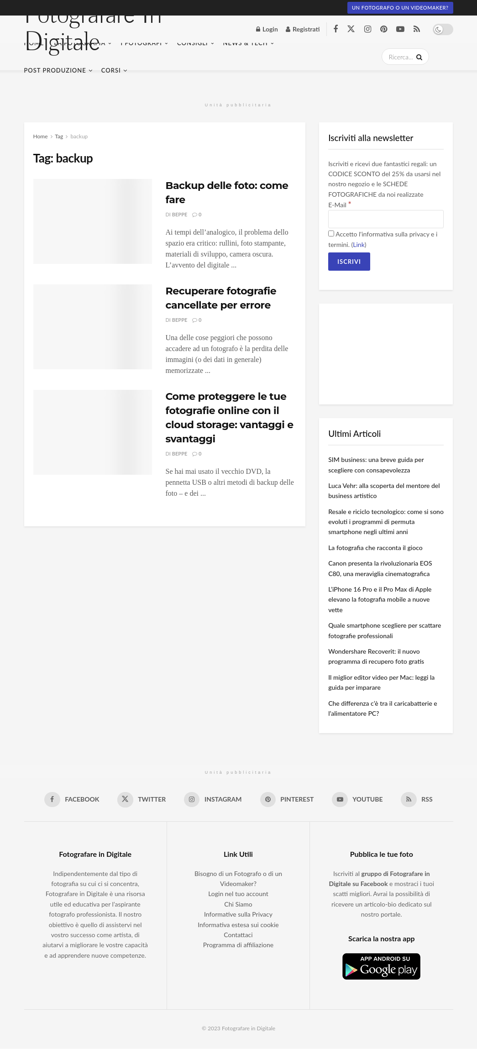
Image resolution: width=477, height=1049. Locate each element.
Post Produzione (55, 70)
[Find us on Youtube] (400, 29)
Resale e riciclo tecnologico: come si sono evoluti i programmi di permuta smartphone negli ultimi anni (386, 522)
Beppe (180, 214)
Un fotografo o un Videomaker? (400, 7)
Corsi (111, 70)
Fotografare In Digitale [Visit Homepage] (93, 29)
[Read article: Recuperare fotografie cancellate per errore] (92, 326)
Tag (59, 136)
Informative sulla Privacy (238, 915)
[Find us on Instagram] (367, 29)
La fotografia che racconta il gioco (375, 547)
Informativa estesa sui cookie (238, 925)
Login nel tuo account (238, 894)
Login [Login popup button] (267, 29)
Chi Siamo (238, 904)
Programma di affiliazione (238, 945)
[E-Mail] (386, 219)
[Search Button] (417, 56)
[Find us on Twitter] (351, 29)
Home (40, 136)
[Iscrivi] (349, 261)
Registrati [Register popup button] (303, 29)
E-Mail (339, 205)
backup (79, 136)
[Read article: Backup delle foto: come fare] (92, 221)
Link (358, 244)
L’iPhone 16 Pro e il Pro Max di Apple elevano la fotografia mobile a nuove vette (379, 599)
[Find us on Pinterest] (383, 29)
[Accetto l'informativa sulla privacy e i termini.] (331, 233)
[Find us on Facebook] (335, 29)
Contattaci (238, 935)
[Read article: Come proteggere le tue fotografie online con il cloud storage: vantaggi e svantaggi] (92, 432)
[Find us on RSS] (417, 29)
